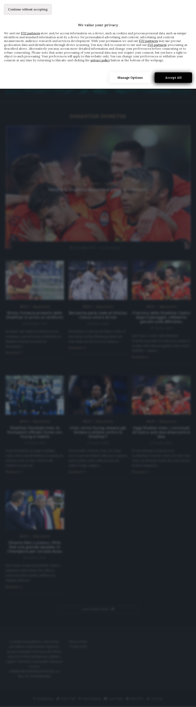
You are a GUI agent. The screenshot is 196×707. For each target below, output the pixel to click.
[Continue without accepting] (28, 9)
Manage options (130, 77)
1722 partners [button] (30, 33)
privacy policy (100, 60)
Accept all (173, 77)
